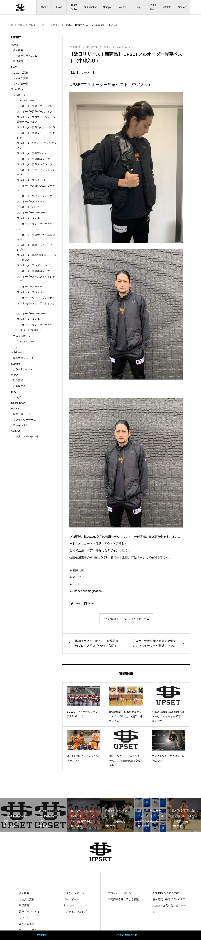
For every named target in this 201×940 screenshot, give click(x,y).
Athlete (167, 7)
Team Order (74, 7)
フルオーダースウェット (31, 201)
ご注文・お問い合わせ (25, 436)
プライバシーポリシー (121, 893)
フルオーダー (20, 94)
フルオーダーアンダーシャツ (33, 265)
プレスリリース (107, 47)
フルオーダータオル (28, 218)
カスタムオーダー (23, 335)
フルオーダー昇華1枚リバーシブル (36, 127)
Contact (182, 7)
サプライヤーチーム (24, 419)
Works (122, 7)
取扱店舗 (18, 61)
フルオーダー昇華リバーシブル (34, 105)
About (44, 7)
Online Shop (152, 7)
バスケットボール (25, 100)
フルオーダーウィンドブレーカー (36, 195)
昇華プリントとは (23, 358)
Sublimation (90, 7)
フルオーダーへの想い (25, 55)
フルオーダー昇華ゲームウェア (34, 111)
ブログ (17, 397)
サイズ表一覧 (20, 83)
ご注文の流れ (20, 72)
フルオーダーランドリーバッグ (34, 223)
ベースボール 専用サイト (29, 330)
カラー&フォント (22, 369)
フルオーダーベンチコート (32, 212)
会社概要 (18, 50)
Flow (59, 7)
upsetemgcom (124, 47)
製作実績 (18, 380)
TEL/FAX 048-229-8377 (166, 893)
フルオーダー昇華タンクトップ (34, 164)
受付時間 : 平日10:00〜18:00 (169, 899)
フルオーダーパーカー (29, 206)
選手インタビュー (23, 425)
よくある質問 (20, 78)
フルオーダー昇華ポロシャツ (33, 158)
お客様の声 (19, 386)
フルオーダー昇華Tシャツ (31, 153)
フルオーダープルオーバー (32, 180)
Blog (137, 7)
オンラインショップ (75, 911)
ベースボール (71, 899)
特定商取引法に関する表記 (123, 899)
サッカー (20, 229)
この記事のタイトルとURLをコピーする (126, 618)
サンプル (24, 917)
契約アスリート (22, 414)
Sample (107, 7)
